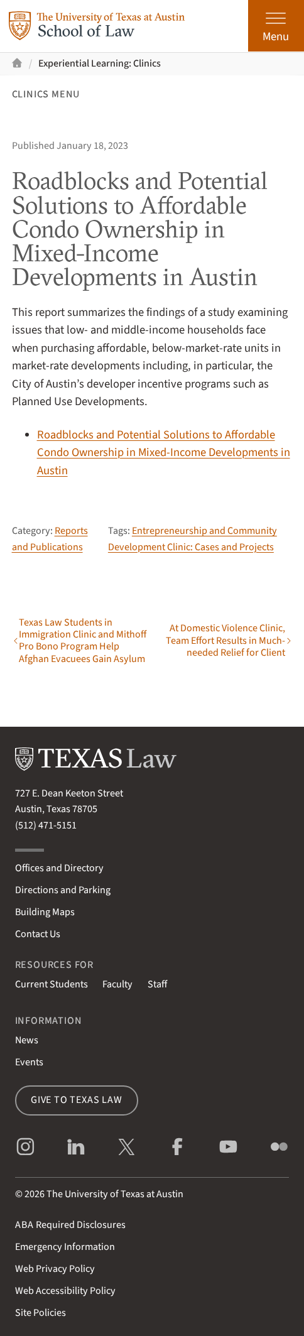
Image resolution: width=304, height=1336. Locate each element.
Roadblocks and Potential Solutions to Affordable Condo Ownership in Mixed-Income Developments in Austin (163, 452)
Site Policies (40, 1313)
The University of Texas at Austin (114, 1194)
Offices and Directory (59, 868)
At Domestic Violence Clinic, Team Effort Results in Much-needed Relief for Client (225, 640)
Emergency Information (65, 1247)
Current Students (51, 984)
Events (29, 1062)
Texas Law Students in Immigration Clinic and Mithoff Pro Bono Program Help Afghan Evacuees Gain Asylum (82, 641)
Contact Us (37, 934)
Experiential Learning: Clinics (99, 63)
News (26, 1040)
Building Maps (45, 912)
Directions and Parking (63, 890)
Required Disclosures (70, 1225)
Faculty (117, 984)
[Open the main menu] (276, 26)
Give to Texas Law (76, 1100)
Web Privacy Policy (55, 1269)
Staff (157, 984)
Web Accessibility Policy (65, 1291)
